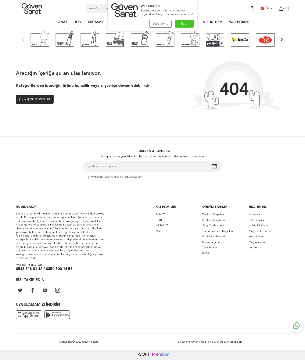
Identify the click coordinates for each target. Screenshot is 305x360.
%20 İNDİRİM (239, 22)
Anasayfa (254, 214)
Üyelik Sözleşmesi (213, 220)
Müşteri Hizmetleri (260, 231)
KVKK (205, 253)
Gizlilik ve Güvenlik (214, 236)
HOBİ (78, 22)
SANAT (61, 22)
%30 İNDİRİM (212, 22)
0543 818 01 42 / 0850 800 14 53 (44, 269)
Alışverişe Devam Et (34, 99)
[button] (23, 39)
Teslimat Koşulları (213, 214)
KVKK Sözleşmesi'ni (102, 177)
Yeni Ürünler (256, 236)
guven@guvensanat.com (227, 341)
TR (266, 8)
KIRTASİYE (96, 22)
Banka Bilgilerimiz (213, 242)
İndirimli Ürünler (258, 225)
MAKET (160, 231)
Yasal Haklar (209, 247)
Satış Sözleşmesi (213, 225)
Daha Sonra (160, 23)
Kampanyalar (257, 220)
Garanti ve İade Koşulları (217, 231)
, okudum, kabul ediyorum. (114, 177)
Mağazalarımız (258, 242)
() (284, 8)
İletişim (253, 247)
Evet (184, 23)
